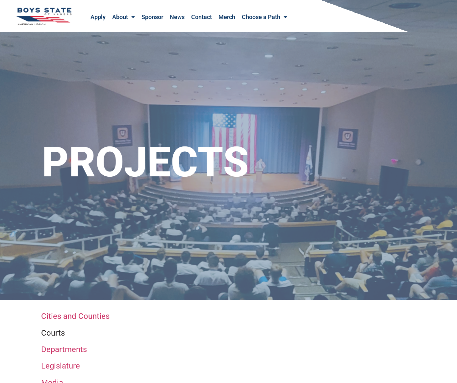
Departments (64, 355)
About (123, 17)
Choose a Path (264, 17)
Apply (98, 17)
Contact (201, 17)
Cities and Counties (75, 322)
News (177, 17)
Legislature (60, 371)
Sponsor (152, 17)
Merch (226, 17)
